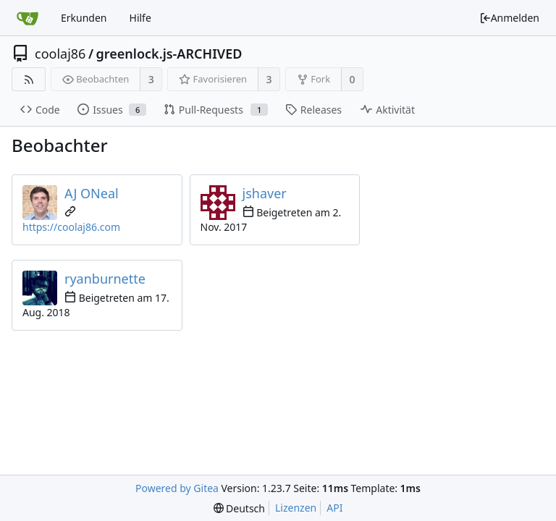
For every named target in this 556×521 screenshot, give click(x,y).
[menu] (239, 508)
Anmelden (509, 18)
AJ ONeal (91, 193)
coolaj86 (60, 53)
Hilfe (140, 18)
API (334, 507)
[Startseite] (27, 18)
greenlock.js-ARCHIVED (169, 53)
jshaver (265, 193)
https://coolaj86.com (71, 227)
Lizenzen (295, 507)
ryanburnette (105, 278)
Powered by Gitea (177, 488)
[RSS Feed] (29, 79)
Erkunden (84, 18)
